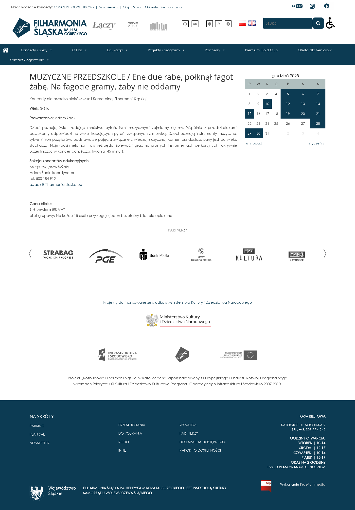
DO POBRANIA (130, 433)
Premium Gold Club (261, 50)
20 (303, 113)
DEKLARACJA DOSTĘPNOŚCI (202, 442)
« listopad (254, 143)
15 (249, 113)
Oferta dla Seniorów (315, 50)
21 (318, 113)
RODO (123, 442)
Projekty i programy (164, 50)
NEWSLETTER (40, 442)
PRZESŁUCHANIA (131, 424)
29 (249, 133)
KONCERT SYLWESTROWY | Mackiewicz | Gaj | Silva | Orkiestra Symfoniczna (118, 7)
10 (267, 103)
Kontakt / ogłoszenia (27, 59)
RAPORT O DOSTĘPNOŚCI (200, 450)
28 (318, 123)
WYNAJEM (187, 424)
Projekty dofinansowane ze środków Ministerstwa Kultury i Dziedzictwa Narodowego (177, 302)
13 (303, 103)
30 (258, 133)
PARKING (37, 425)
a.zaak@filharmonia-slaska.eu (56, 184)
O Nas (77, 50)
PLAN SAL (37, 434)
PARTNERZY (188, 433)
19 (288, 113)
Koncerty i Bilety (34, 50)
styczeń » (316, 143)
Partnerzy (212, 50)
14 (318, 103)
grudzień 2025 (285, 75)
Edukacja (115, 50)
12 (288, 103)
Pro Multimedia (312, 484)
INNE (122, 450)
